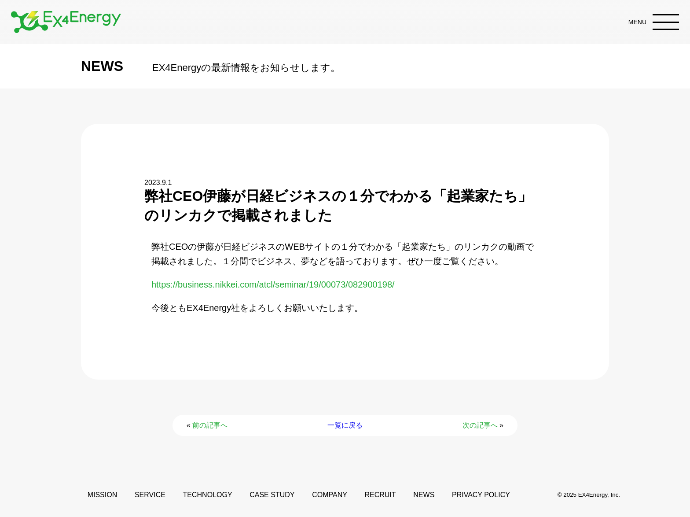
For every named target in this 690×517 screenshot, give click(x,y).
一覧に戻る (345, 425)
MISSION (102, 495)
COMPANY (329, 495)
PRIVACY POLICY (481, 495)
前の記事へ (210, 425)
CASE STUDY (272, 495)
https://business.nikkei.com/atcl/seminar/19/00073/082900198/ (273, 284)
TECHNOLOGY (207, 495)
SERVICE (150, 495)
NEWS (423, 495)
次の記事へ (480, 425)
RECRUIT (380, 495)
